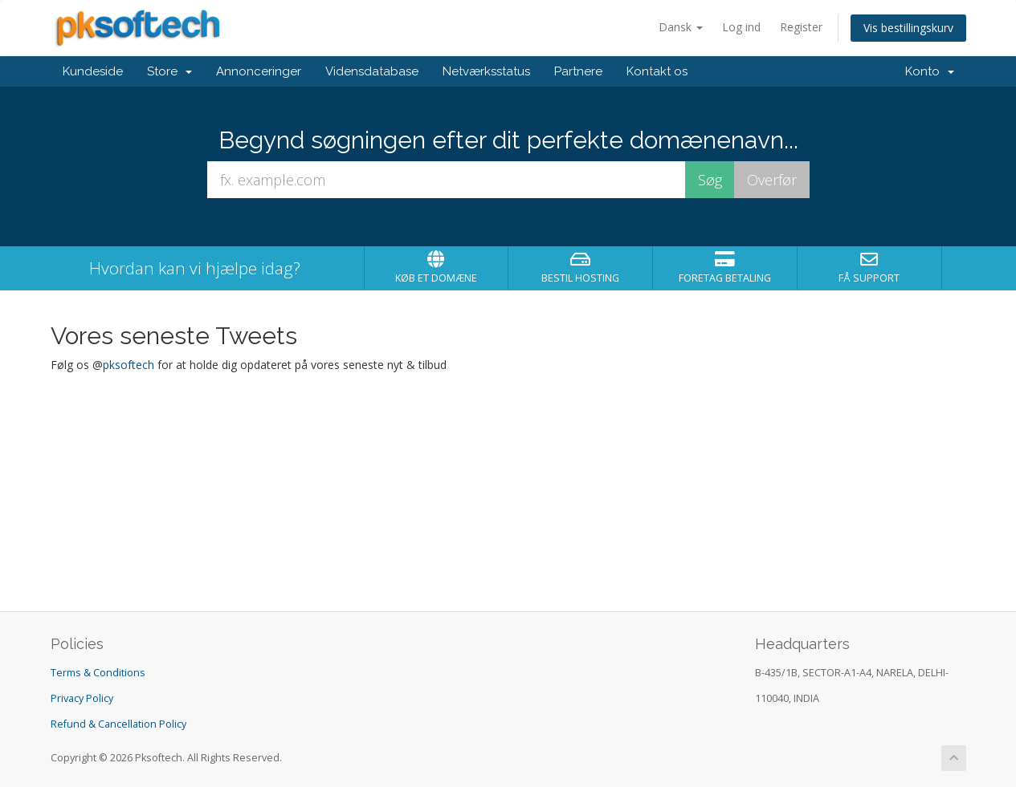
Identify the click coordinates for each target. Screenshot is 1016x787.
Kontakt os (657, 71)
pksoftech (128, 364)
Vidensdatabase (371, 71)
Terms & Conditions (98, 672)
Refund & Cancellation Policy (118, 724)
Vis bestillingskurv (908, 27)
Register (801, 26)
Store (169, 71)
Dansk (681, 26)
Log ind (741, 26)
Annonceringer (258, 71)
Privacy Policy (82, 698)
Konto (929, 71)
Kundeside (93, 71)
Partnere (578, 71)
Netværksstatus (486, 71)
